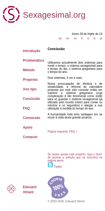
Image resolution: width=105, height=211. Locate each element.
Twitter (58, 166)
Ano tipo (30, 89)
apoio (60, 160)
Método (29, 70)
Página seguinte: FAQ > (62, 131)
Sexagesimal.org (54, 14)
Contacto (30, 137)
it (88, 38)
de (60, 38)
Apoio (27, 127)
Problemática (33, 60)
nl (94, 38)
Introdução (31, 51)
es (75, 38)
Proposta (30, 80)
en (67, 38)
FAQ (26, 108)
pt (101, 38)
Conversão (31, 118)
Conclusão (31, 99)
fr (82, 38)
